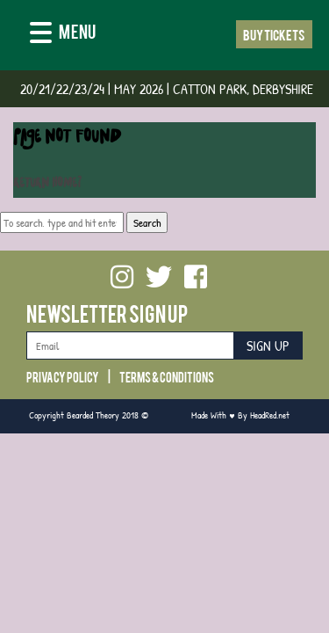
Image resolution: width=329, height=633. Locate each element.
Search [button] (147, 222)
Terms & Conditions (166, 376)
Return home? (47, 184)
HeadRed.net (270, 414)
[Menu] (63, 34)
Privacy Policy (62, 376)
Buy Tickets (274, 34)
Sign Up (268, 346)
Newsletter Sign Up (107, 313)
